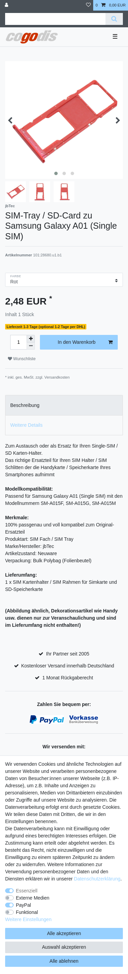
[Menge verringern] (31, 346)
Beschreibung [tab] (25, 405)
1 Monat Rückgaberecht (67, 677)
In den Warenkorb (85, 342)
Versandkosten (57, 377)
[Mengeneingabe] (18, 342)
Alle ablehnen (64, 961)
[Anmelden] (7, 5)
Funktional (27, 912)
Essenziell (27, 890)
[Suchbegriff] (55, 19)
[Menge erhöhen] (31, 338)
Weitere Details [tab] (26, 425)
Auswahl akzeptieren (64, 947)
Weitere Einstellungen (28, 919)
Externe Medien (32, 898)
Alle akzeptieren (64, 933)
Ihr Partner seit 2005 (67, 654)
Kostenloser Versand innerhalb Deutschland (67, 665)
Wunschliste (21, 358)
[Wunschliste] (88, 5)
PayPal (23, 905)
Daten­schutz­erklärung (97, 878)
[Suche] (114, 19)
